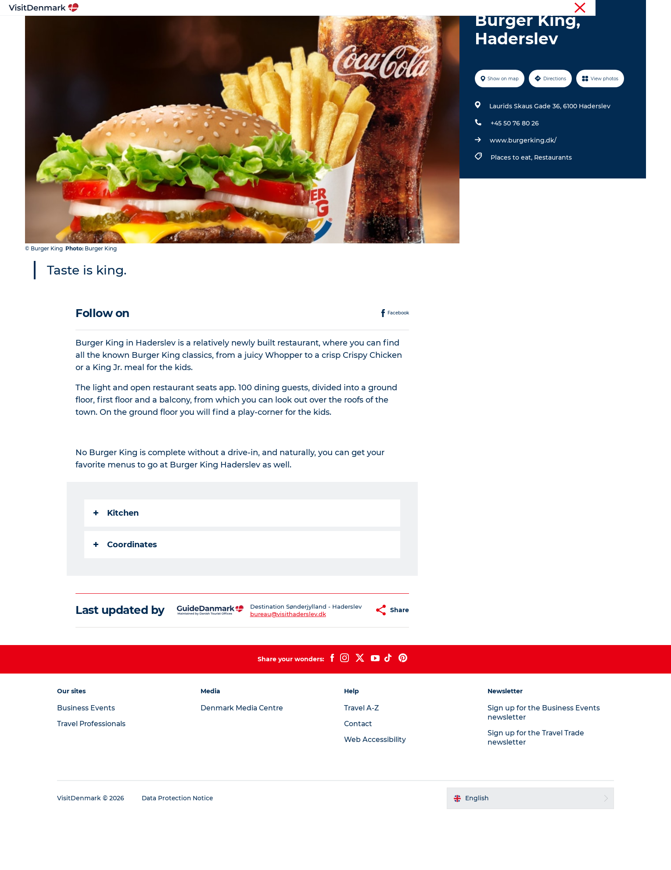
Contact (634, 8)
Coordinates (126, 586)
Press (609, 8)
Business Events (572, 8)
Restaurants (553, 199)
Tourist (474, 8)
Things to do (306, 28)
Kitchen (116, 555)
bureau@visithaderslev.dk (272, 665)
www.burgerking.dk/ (523, 182)
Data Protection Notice (184, 853)
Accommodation (368, 28)
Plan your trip (432, 28)
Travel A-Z (362, 762)
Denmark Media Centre (246, 762)
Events (479, 28)
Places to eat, (512, 199)
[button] (350, 658)
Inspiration (199, 28)
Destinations (251, 28)
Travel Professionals (517, 8)
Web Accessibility (375, 794)
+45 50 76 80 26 (515, 165)
